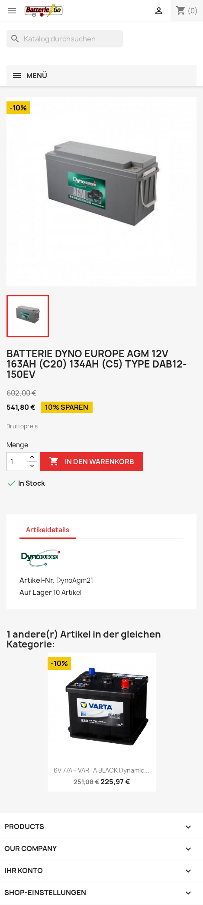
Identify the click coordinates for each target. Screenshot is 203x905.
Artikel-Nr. (37, 580)
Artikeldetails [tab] (47, 529)
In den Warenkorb (91, 461)
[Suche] (64, 38)
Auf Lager (35, 592)
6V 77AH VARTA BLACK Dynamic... (101, 770)
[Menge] (16, 461)
